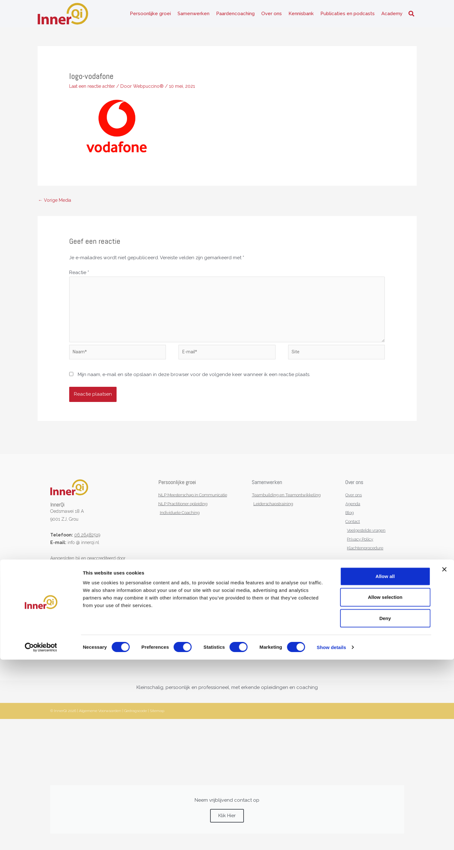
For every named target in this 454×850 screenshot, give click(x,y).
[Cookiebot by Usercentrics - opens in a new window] (41, 837)
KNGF (78, 576)
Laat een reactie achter (95, 90)
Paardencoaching (235, 16)
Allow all (385, 766)
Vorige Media (55, 204)
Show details (331, 837)
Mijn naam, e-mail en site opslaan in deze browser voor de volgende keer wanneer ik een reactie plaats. (194, 385)
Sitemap (157, 724)
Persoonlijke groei (150, 16)
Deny (385, 808)
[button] (411, 16)
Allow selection (385, 787)
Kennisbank (301, 16)
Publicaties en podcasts (347, 16)
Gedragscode (135, 724)
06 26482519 (87, 545)
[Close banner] (444, 759)
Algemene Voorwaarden (100, 724)
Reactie (79, 277)
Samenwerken (193, 16)
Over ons (271, 16)
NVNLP (57, 576)
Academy (392, 16)
